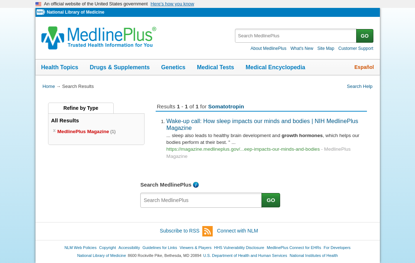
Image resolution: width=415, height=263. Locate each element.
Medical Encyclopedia (275, 67)
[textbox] (296, 36)
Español (364, 67)
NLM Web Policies (81, 247)
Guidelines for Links (159, 247)
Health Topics (60, 67)
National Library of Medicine (75, 12)
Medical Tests (215, 67)
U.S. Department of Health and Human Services (245, 255)
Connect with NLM (237, 231)
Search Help (359, 86)
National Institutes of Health (314, 255)
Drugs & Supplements (120, 67)
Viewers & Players (196, 247)
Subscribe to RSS (186, 231)
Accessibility (129, 247)
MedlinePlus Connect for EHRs (294, 247)
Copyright (107, 247)
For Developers (337, 247)
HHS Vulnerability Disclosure (239, 247)
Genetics (173, 67)
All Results (65, 120)
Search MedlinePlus (166, 185)
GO (365, 36)
